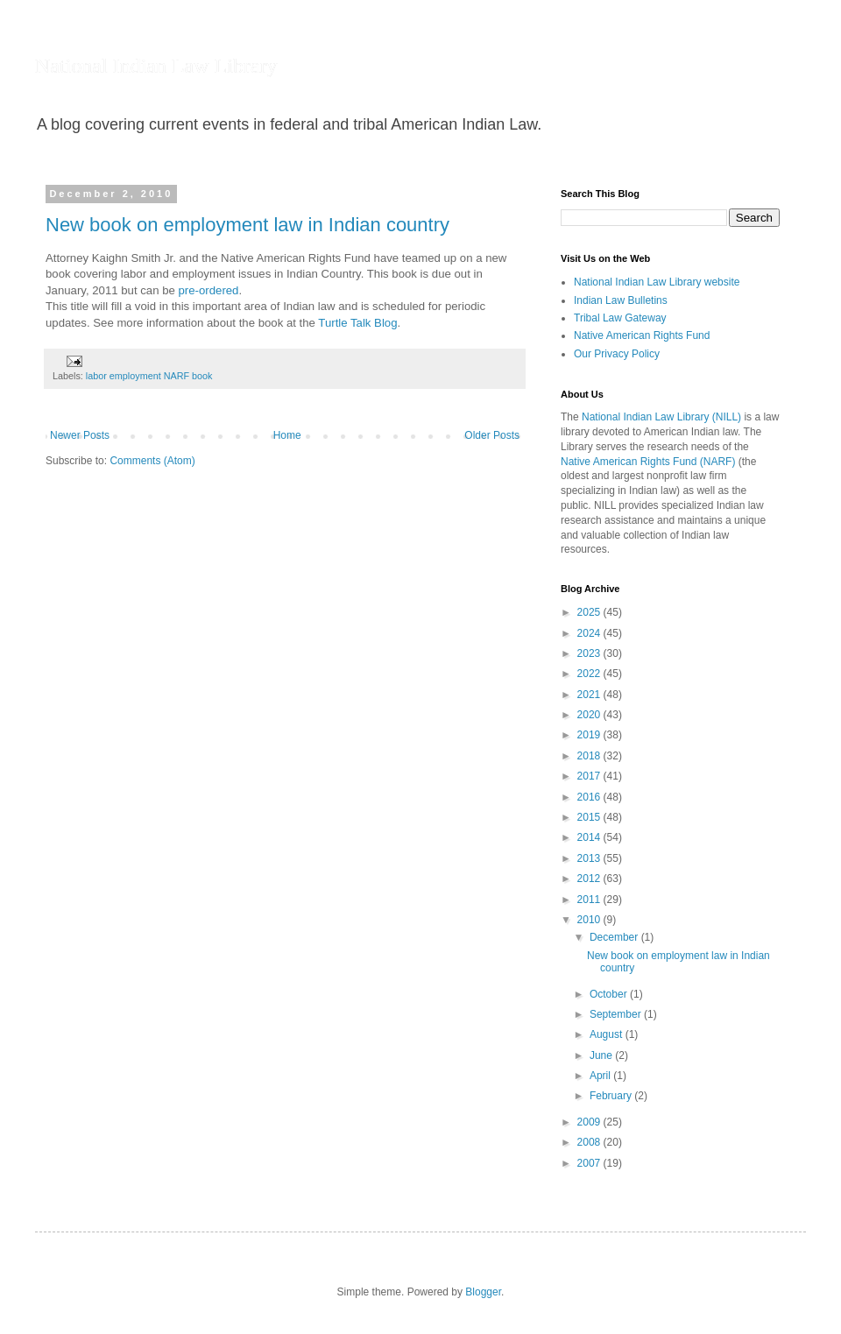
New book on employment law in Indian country (247, 225)
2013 (590, 858)
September (617, 1014)
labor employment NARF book (149, 376)
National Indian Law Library (156, 65)
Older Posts (491, 435)
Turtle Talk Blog (357, 322)
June (602, 1055)
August (607, 1034)
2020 (590, 715)
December (615, 937)
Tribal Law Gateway (620, 318)
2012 (590, 878)
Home (287, 435)
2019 (590, 735)
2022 (590, 673)
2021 (590, 694)
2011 (590, 899)
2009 (590, 1122)
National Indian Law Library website (656, 282)
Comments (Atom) (152, 461)
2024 (590, 633)
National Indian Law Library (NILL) (661, 417)
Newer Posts (80, 435)
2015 (590, 817)
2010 (590, 920)
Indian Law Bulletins (621, 300)
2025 (590, 612)
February (612, 1096)
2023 (590, 653)
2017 (590, 776)
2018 (590, 756)
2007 (590, 1163)
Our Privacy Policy (617, 354)
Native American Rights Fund (642, 335)
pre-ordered (209, 290)
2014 (590, 837)
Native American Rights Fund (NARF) (648, 461)
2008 (590, 1142)
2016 (590, 797)
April (601, 1075)
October (610, 994)
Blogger (483, 1292)
